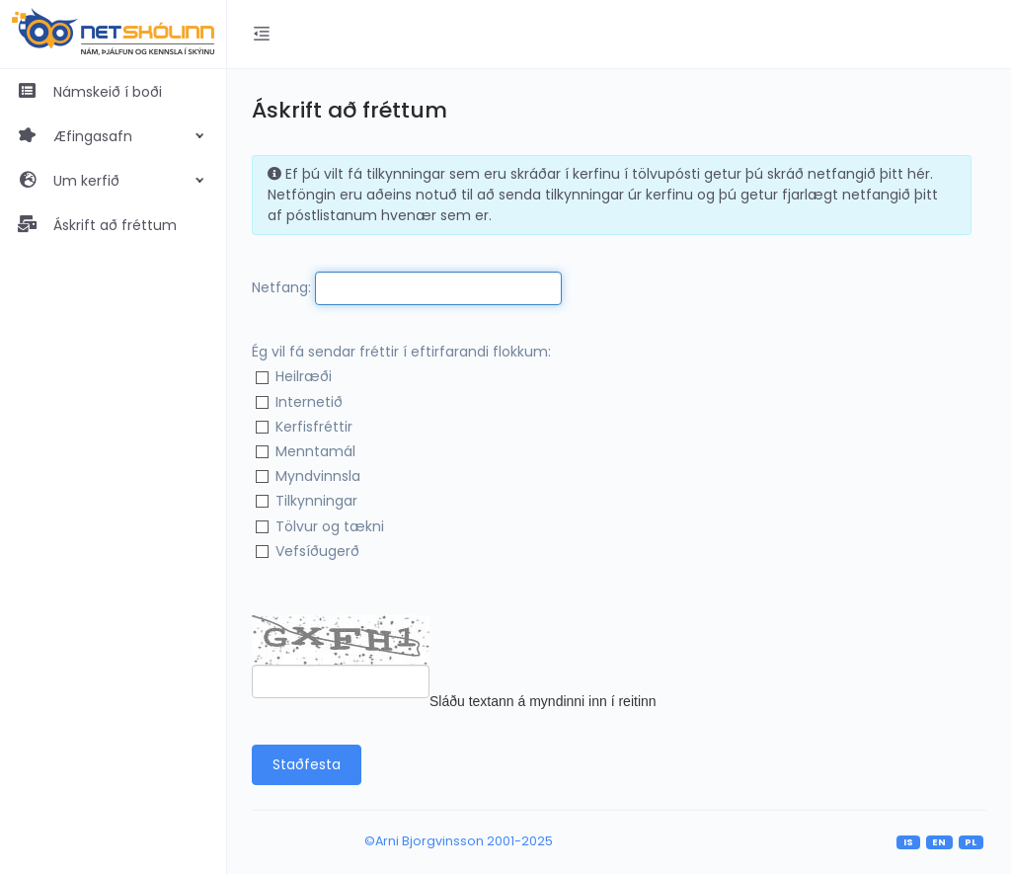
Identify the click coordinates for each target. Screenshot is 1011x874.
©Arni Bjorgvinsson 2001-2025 (458, 841)
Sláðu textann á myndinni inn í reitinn (543, 701)
